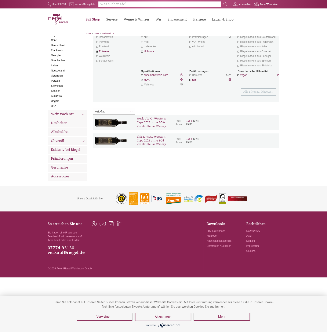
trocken (148, 55)
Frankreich (57, 73)
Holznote (149, 74)
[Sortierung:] (114, 134)
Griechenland (58, 83)
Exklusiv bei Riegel (65, 173)
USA (53, 129)
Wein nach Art (68, 138)
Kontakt (250, 264)
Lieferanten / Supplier (219, 269)
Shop (96, 33)
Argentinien (57, 58)
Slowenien (57, 109)
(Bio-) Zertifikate (216, 254)
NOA (162, 103)
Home (88, 33)
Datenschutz (253, 254)
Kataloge (212, 259)
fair (194, 103)
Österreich (57, 99)
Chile (54, 63)
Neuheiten (59, 146)
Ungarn (55, 124)
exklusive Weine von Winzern (258, 55)
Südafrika (56, 119)
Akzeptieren (163, 317)
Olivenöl (68, 165)
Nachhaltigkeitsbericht (219, 264)
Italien (54, 89)
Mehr (222, 317)
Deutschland (58, 68)
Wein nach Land (109, 33)
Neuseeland (58, 94)
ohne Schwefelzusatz (156, 98)
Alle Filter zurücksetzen (258, 115)
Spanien (55, 114)
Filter (187, 43)
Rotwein (104, 74)
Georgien (56, 78)
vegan (243, 98)
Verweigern (104, 317)
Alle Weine (59, 43)
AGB (249, 259)
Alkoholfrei (60, 155)
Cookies (250, 274)
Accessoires (60, 200)
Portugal (56, 104)
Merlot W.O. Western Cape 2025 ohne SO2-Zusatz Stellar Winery (151, 146)
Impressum (252, 269)
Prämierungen (62, 182)
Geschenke (59, 191)
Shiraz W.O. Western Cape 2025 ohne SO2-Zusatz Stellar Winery (151, 164)
